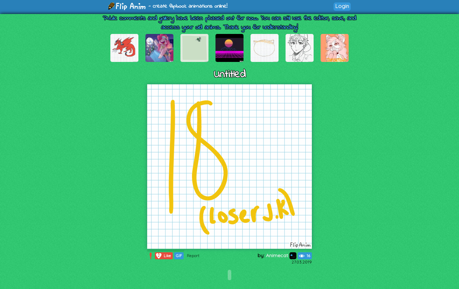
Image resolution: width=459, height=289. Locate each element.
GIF (179, 255)
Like (163, 255)
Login (342, 6)
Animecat (281, 255)
